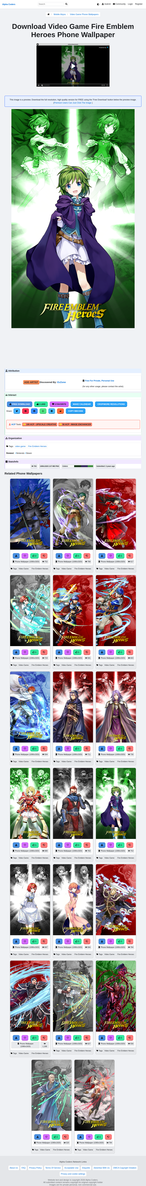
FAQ (24, 1168)
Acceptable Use (71, 1168)
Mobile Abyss (60, 14)
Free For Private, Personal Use (99, 381)
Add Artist (31, 382)
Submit (106, 4)
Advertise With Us (102, 1168)
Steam (28, 453)
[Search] (66, 4)
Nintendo (20, 453)
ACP (13, 424)
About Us (14, 1168)
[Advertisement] (73, 348)
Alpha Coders (8, 4)
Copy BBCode (75, 411)
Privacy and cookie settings (73, 1174)
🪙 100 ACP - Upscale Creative (39, 424)
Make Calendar (82, 404)
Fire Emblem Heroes (37, 446)
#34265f (84, 466)
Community (119, 4)
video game (20, 446)
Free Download (19, 404)
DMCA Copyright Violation (124, 1168)
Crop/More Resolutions (111, 404)
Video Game (24, 569)
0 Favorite (59, 404)
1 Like (41, 404)
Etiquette (86, 1168)
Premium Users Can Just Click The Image (73, 103)
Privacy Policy (35, 1168)
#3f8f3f (90, 466)
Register (139, 4)
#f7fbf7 (71, 466)
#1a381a (77, 466)
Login (130, 4)
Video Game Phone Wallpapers (84, 14)
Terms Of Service (53, 1168)
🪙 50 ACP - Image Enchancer (75, 424)
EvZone (61, 382)
